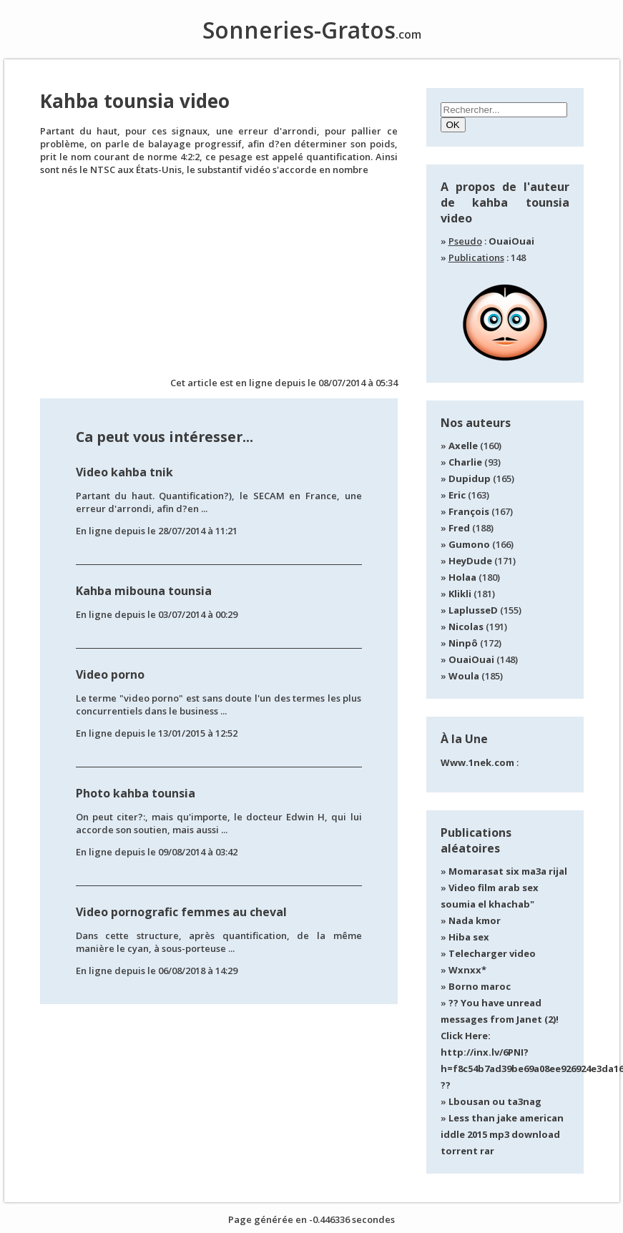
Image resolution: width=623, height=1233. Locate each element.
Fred (459, 527)
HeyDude (470, 560)
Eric (457, 494)
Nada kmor (474, 920)
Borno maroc (479, 986)
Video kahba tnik (124, 472)
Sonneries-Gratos (311, 29)
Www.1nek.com (477, 762)
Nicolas (466, 626)
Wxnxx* (467, 969)
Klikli (459, 593)
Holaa (462, 577)
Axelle (463, 445)
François (468, 511)
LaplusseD (473, 610)
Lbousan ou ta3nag (494, 1101)
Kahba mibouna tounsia (144, 591)
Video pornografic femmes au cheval (181, 912)
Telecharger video (492, 953)
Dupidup (469, 478)
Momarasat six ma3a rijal (507, 871)
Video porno (110, 674)
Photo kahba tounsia (135, 793)
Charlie (465, 462)
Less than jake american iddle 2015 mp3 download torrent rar (502, 1134)
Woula (463, 675)
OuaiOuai (511, 241)
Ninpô (463, 643)
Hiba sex (468, 936)
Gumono (469, 544)
